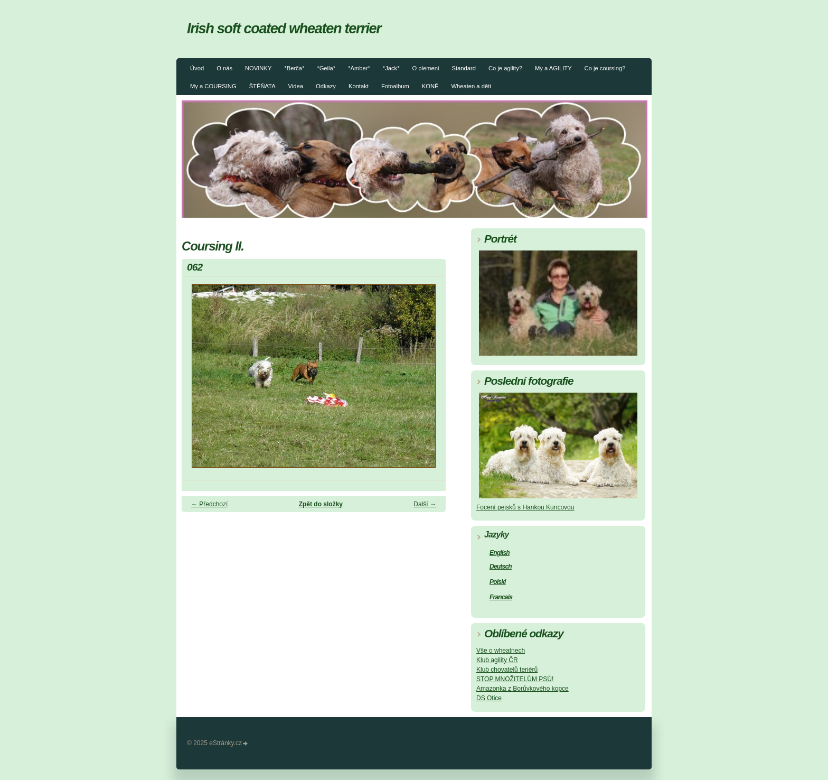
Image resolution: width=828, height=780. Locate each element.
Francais (501, 597)
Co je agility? (505, 68)
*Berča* (294, 68)
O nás (224, 68)
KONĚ (430, 86)
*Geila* (326, 68)
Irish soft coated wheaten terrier (284, 28)
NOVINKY (258, 68)
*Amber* (359, 68)
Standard (464, 68)
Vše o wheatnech (500, 650)
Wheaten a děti (471, 86)
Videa (295, 86)
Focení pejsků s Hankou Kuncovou (525, 507)
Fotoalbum (395, 86)
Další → (424, 504)
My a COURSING (213, 86)
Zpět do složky (321, 504)
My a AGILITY (553, 68)
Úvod (197, 68)
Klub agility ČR (497, 660)
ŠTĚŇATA (262, 86)
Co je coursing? (605, 68)
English (500, 552)
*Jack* (391, 68)
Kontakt (359, 86)
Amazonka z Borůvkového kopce (522, 688)
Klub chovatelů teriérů (507, 669)
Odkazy (326, 86)
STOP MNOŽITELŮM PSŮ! (514, 679)
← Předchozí (209, 504)
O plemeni (425, 68)
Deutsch (501, 566)
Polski (498, 582)
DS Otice (489, 698)
